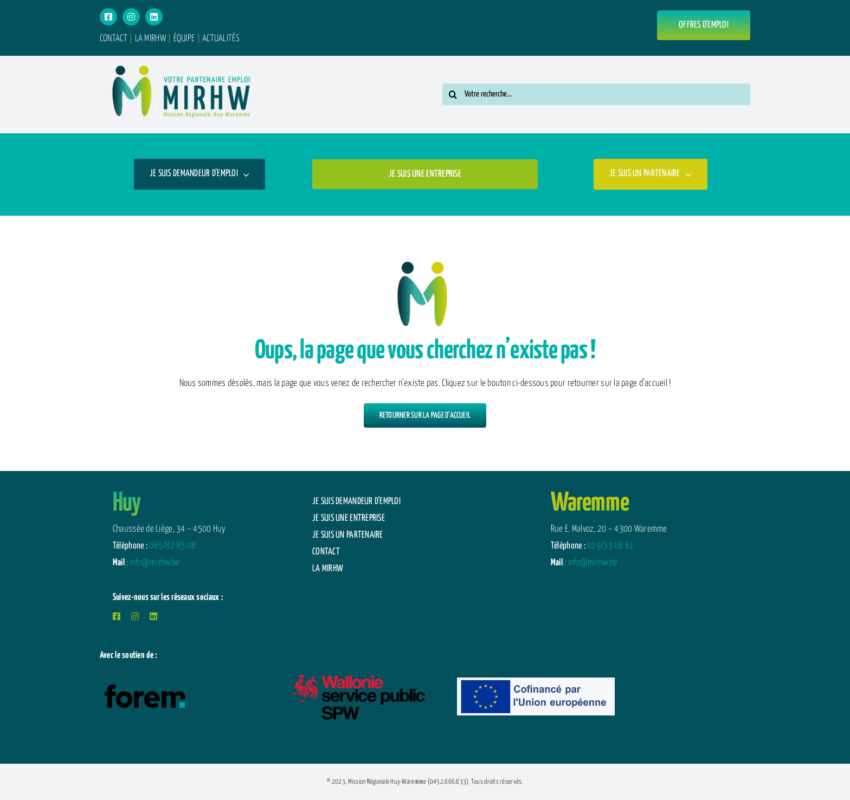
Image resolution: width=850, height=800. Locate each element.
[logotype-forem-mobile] (145, 684)
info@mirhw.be (155, 562)
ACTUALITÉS (221, 38)
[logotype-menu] (181, 60)
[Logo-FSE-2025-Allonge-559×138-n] (536, 682)
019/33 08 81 (610, 546)
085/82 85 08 (172, 546)
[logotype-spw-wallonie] (357, 666)
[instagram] (131, 16)
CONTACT (113, 38)
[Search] (453, 94)
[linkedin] (154, 16)
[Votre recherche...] (596, 94)
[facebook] (108, 16)
